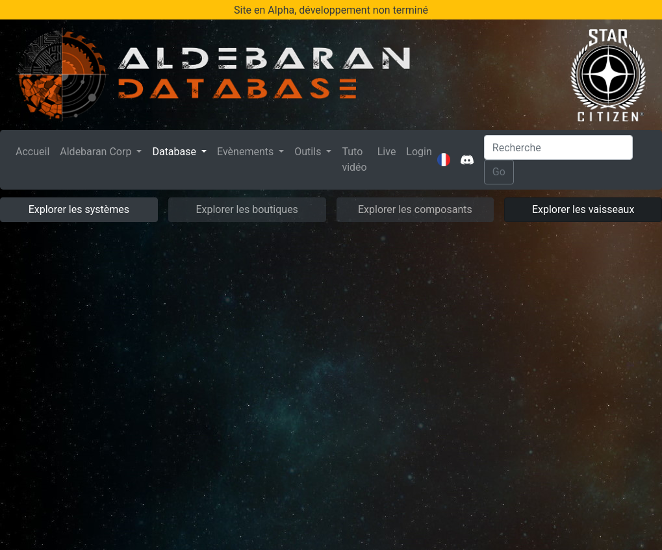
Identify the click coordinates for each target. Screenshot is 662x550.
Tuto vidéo (354, 159)
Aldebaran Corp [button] (97, 151)
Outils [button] (309, 151)
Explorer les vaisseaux (583, 209)
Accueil (35, 151)
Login (418, 151)
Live (386, 151)
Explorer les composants (415, 209)
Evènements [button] (246, 151)
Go (498, 172)
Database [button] (175, 151)
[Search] (558, 147)
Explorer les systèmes (79, 209)
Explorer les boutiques (247, 209)
